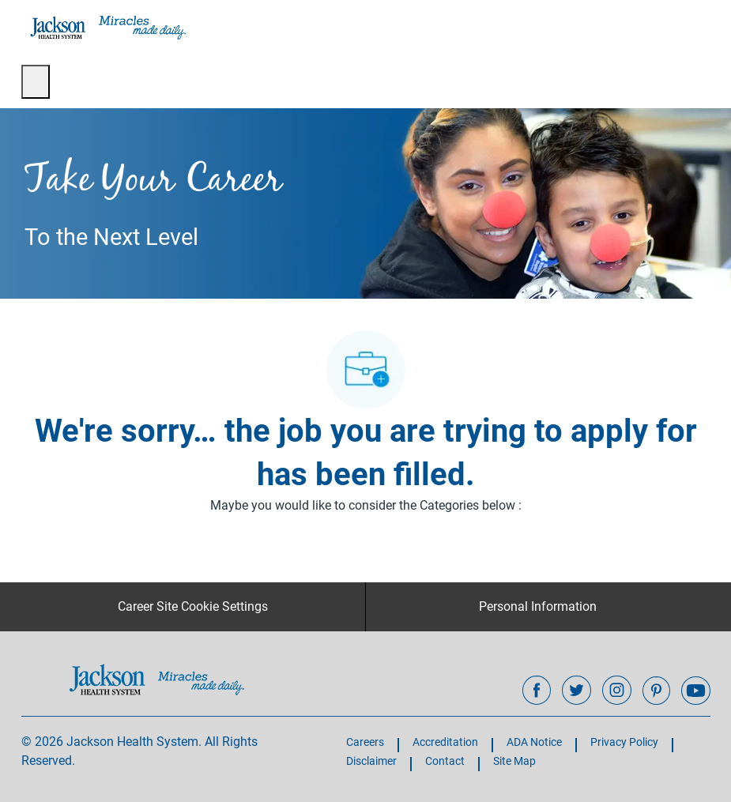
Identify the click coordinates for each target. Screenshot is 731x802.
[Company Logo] (107, 27)
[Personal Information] (537, 606)
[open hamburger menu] (35, 82)
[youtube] (695, 690)
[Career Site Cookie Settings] (193, 606)
